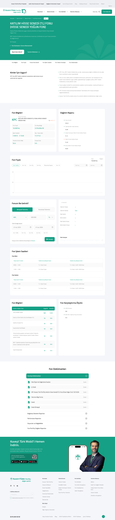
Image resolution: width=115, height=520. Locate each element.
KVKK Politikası (77, 515)
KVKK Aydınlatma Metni (65, 515)
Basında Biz (45, 498)
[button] (96, 7)
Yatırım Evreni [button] (52, 7)
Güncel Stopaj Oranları (68, 2)
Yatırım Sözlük (94, 491)
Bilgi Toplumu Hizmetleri (48, 509)
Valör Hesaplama (79, 490)
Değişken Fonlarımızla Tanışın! (53, 2)
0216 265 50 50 (15, 516)
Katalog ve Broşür (83, 2)
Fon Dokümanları (73, 58)
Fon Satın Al (106, 8)
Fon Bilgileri (15, 58)
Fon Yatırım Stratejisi (60, 58)
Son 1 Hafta (16, 164)
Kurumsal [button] (41, 7)
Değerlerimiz (45, 490)
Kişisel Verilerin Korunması (17, 496)
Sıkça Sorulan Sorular (94, 2)
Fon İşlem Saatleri (47, 58)
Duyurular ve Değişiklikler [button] (35, 422)
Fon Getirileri (78, 481)
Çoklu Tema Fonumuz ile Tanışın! (36, 2)
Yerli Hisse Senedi (37, 14)
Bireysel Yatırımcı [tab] (22, 208)
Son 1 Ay (24, 164)
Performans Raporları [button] (34, 417)
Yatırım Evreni (19, 14)
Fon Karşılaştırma (79, 487)
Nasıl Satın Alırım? (17, 48)
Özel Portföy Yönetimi (64, 491)
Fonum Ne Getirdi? (34, 58)
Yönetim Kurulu (46, 496)
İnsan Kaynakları (46, 487)
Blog (76, 2)
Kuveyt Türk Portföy (47, 481)
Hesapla (49, 238)
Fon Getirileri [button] (63, 7)
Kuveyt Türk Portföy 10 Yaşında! (18, 2)
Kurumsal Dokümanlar (47, 493)
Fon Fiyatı (23, 58)
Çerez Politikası (87, 515)
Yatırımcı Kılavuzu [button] (76, 7)
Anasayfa (12, 14)
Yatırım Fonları (28, 14)
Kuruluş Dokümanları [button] (34, 375)
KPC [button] (46, 14)
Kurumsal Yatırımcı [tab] (44, 208)
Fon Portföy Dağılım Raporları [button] (36, 427)
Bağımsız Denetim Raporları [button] (36, 412)
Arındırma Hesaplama (96, 494)
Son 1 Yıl (58, 164)
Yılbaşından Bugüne (48, 164)
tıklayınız (33, 239)
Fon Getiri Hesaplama (80, 484)
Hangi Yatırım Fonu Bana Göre (97, 487)
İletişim (102, 2)
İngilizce (110, 2)
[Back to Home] (14, 7)
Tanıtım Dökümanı (33, 48)
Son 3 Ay (31, 164)
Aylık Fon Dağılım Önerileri (97, 484)
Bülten (92, 481)
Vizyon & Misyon (46, 484)
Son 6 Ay (39, 164)
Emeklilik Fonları (62, 484)
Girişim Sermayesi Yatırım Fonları (65, 487)
